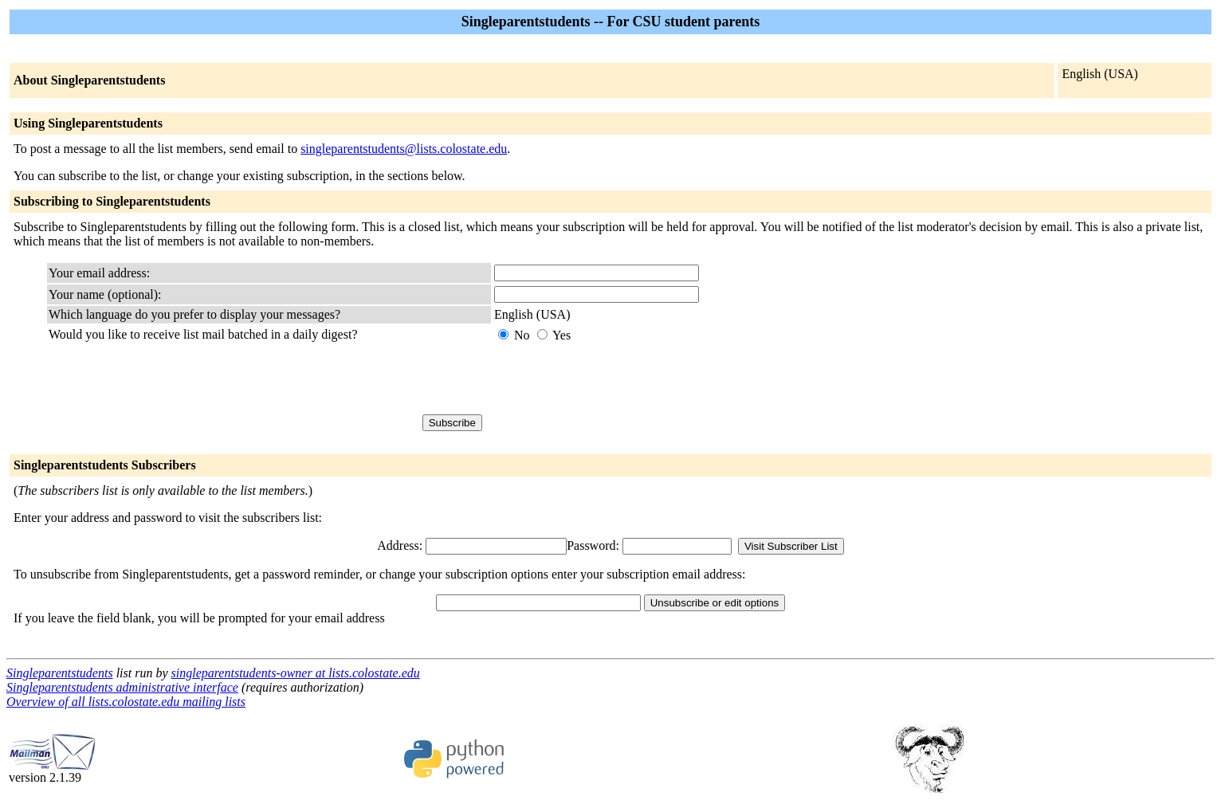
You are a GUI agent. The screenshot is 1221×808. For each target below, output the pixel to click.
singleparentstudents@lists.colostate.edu (403, 148)
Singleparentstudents (59, 673)
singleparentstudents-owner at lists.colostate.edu (295, 673)
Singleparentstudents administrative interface (122, 687)
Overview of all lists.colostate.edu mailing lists (125, 701)
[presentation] (615, 378)
